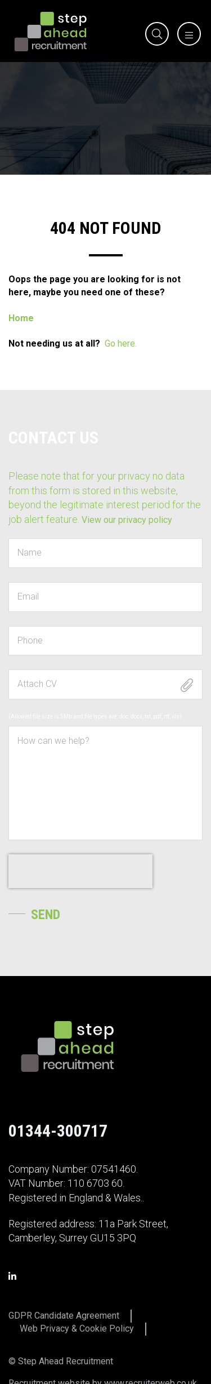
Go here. (121, 343)
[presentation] (80, 871)
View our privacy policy (127, 519)
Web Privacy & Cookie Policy (77, 1328)
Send (45, 914)
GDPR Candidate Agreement (63, 1315)
